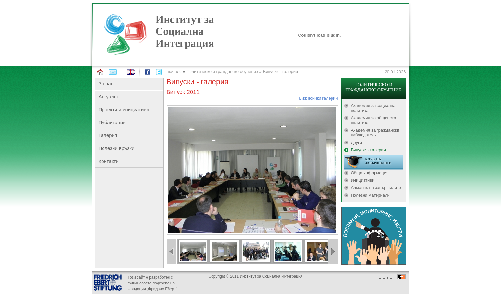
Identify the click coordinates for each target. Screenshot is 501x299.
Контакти (109, 161)
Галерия (108, 135)
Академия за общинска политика (373, 120)
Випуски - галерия (280, 71)
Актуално (109, 96)
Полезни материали (370, 195)
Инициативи (363, 180)
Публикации (112, 122)
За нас (106, 83)
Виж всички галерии (318, 98)
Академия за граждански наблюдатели (375, 132)
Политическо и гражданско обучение (222, 71)
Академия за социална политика (373, 108)
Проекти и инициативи (124, 109)
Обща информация (370, 172)
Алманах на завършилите (376, 187)
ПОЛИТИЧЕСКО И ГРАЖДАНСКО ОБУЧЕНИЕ (373, 87)
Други (356, 142)
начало (175, 71)
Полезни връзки (117, 148)
